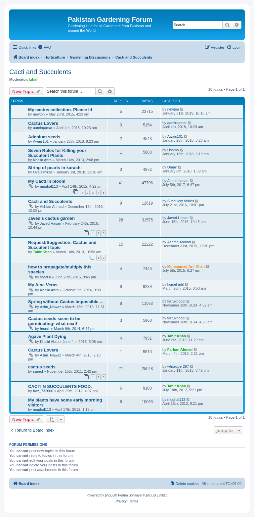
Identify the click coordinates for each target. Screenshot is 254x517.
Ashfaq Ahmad (52, 207)
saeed (38, 371)
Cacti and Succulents (40, 71)
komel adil (175, 284)
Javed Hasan (50, 223)
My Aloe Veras (43, 284)
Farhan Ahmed (180, 350)
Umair (172, 167)
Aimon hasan (178, 181)
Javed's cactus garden (51, 218)
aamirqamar (43, 128)
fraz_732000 (43, 391)
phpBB (110, 495)
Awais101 (41, 141)
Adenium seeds (44, 136)
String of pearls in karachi (55, 167)
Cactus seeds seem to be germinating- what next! (54, 321)
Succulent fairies (180, 201)
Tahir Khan (42, 252)
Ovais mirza (42, 172)
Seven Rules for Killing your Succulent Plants (57, 153)
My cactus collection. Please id (60, 109)
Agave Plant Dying (47, 336)
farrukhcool (176, 301)
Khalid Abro (42, 160)
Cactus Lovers (43, 123)
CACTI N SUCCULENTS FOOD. (60, 386)
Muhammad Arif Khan (186, 266)
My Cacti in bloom (46, 181)
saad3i (45, 277)
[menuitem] (44, 47)
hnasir (45, 329)
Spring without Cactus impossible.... (65, 301)
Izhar (33, 79)
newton (39, 114)
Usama (173, 150)
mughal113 (49, 186)
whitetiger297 (178, 366)
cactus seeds (42, 366)
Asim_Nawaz (50, 307)
